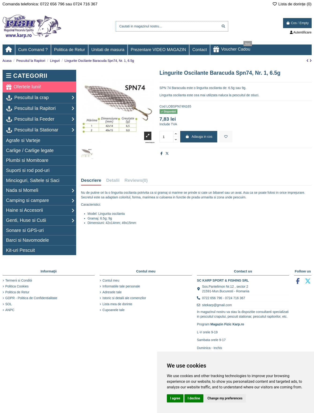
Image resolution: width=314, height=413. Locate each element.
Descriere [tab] (91, 180)
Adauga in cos (198, 136)
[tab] (136, 181)
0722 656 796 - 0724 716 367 (223, 298)
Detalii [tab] (113, 180)
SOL (8, 304)
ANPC (10, 310)
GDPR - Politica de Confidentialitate (31, 298)
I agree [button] (175, 398)
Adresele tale (112, 292)
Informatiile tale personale (121, 286)
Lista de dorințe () (292, 4)
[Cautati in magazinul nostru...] (223, 26)
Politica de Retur (17, 292)
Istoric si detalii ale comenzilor (124, 298)
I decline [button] (194, 398)
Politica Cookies (17, 286)
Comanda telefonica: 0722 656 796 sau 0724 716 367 (50, 4)
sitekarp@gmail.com (217, 305)
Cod (163, 106)
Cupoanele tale (113, 310)
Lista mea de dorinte (117, 304)
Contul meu (110, 280)
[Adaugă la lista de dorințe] (225, 136)
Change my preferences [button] (224, 398)
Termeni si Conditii (18, 280)
